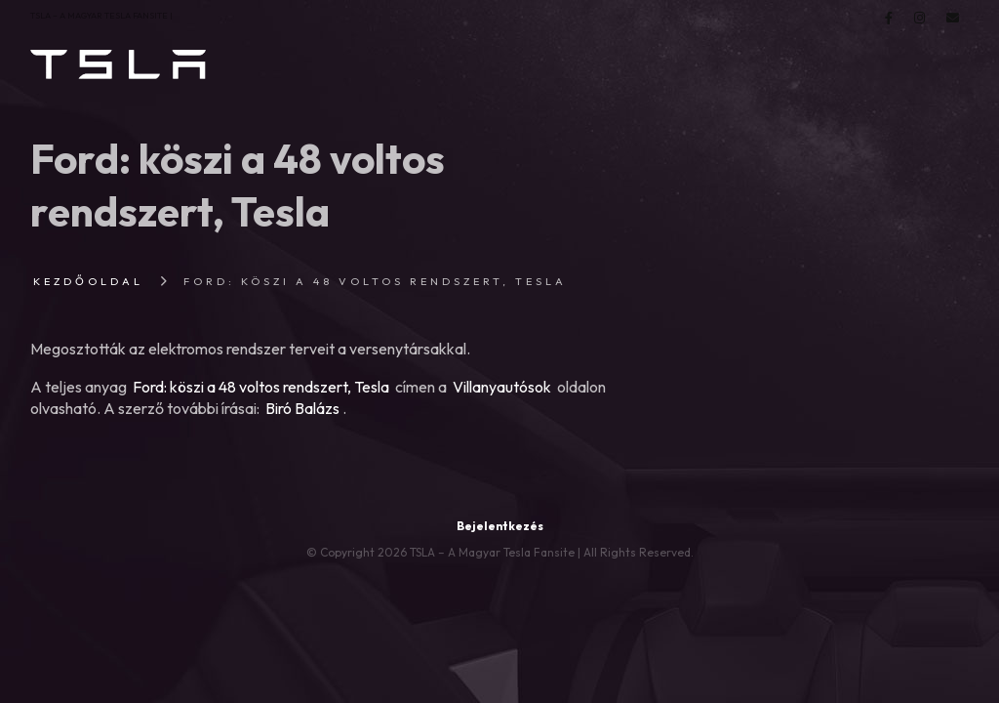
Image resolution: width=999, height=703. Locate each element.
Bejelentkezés (500, 525)
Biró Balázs (302, 408)
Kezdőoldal (88, 281)
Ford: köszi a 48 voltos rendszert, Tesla (261, 386)
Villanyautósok (502, 386)
